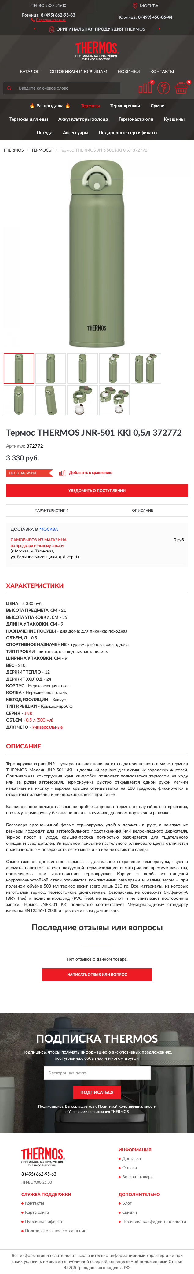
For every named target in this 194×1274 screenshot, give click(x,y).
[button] (48, 19)
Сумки (158, 106)
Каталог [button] (29, 72)
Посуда (45, 133)
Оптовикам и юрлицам (78, 72)
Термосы (90, 106)
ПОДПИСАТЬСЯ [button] (97, 1093)
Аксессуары (75, 133)
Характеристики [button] (51, 510)
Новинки (129, 72)
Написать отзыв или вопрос (97, 975)
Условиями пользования (89, 1111)
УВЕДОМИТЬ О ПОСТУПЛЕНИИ (97, 491)
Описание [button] (142, 510)
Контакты (162, 72)
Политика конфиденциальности (154, 1222)
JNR (28, 713)
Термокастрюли (136, 119)
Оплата (129, 1168)
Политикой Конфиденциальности (127, 1106)
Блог (127, 1204)
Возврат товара (137, 1177)
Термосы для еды (28, 119)
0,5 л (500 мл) (39, 720)
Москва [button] (48, 529)
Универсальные (47, 727)
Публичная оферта (43, 1222)
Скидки (129, 1213)
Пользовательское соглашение (55, 1231)
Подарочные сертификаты (128, 133)
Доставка (131, 1159)
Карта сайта (37, 1213)
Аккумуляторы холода (83, 119)
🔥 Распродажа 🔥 (50, 106)
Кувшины (174, 119)
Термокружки (125, 106)
